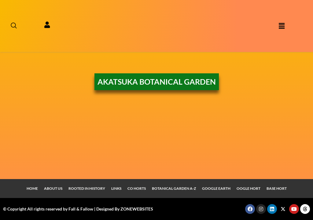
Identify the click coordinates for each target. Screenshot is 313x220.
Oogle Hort (248, 188)
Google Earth (216, 188)
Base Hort (277, 188)
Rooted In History (86, 188)
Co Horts (136, 188)
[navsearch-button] (11, 26)
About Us (53, 188)
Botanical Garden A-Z (174, 188)
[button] (281, 26)
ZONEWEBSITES (136, 208)
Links (116, 188)
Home (32, 188)
